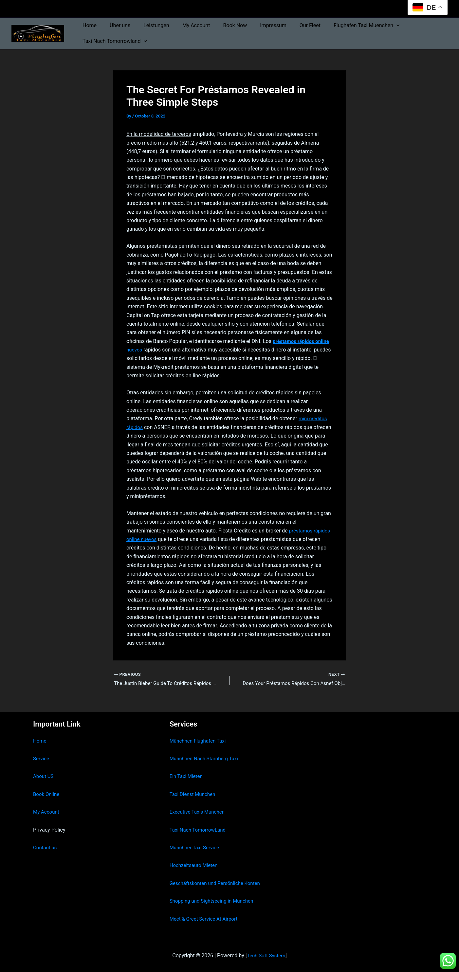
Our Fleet (293, 25)
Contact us (45, 847)
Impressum (259, 25)
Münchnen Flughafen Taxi (199, 741)
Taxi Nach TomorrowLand (199, 830)
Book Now (223, 25)
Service (41, 758)
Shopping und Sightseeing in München (214, 901)
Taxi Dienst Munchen (194, 794)
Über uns (116, 25)
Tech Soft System (266, 955)
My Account (187, 25)
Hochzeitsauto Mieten (195, 865)
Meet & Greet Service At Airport (206, 919)
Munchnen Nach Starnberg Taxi (206, 758)
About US (44, 776)
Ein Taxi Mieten (187, 776)
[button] (377, 25)
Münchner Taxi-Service (196, 847)
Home (88, 25)
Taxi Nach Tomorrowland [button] (113, 41)
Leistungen (149, 25)
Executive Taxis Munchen (199, 812)
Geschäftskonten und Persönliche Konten (218, 883)
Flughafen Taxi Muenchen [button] (347, 25)
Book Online (47, 794)
